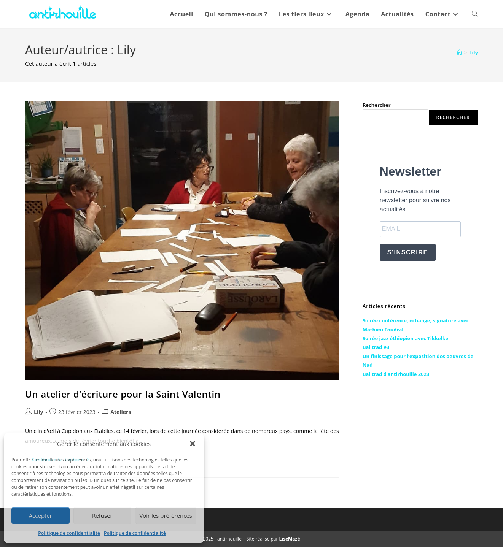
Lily (473, 52)
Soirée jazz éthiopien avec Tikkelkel (406, 338)
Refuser (102, 515)
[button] (192, 443)
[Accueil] (459, 52)
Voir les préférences (165, 515)
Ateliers (120, 411)
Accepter (40, 515)
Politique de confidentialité (69, 533)
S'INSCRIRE (407, 252)
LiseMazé (289, 539)
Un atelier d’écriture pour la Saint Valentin (122, 394)
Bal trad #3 (376, 347)
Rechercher (377, 104)
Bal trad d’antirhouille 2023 (396, 374)
